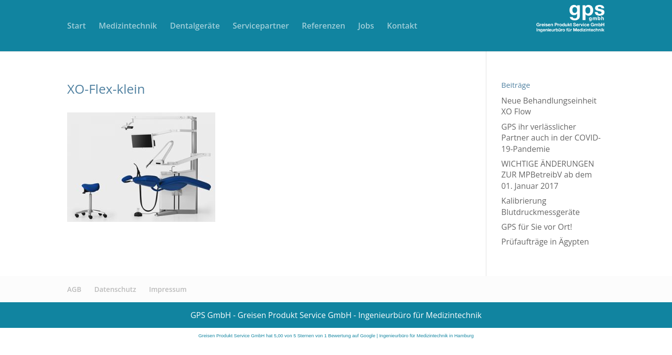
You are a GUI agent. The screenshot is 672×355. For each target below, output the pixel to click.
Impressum (168, 289)
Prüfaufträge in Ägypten (545, 241)
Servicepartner (261, 26)
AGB (74, 289)
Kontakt (402, 26)
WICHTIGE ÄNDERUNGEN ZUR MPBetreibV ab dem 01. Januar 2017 (547, 174)
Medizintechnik (128, 26)
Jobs (366, 26)
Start (76, 26)
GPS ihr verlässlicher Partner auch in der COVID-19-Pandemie (550, 137)
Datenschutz (115, 289)
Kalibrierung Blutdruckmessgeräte (540, 206)
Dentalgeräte (195, 26)
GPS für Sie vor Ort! (536, 226)
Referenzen (323, 26)
